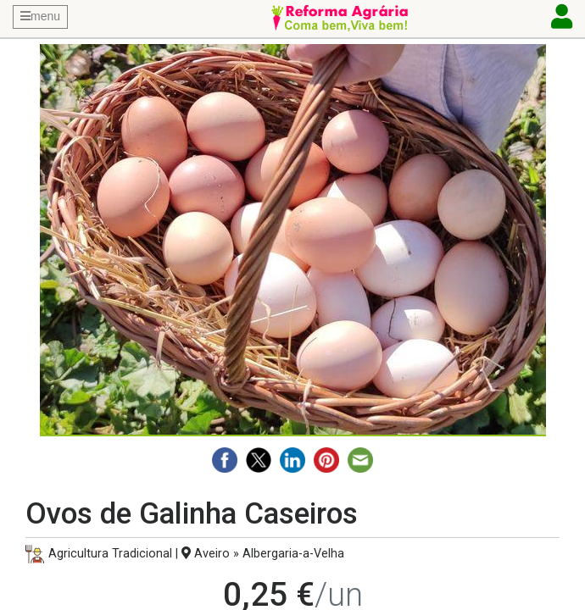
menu (40, 16)
